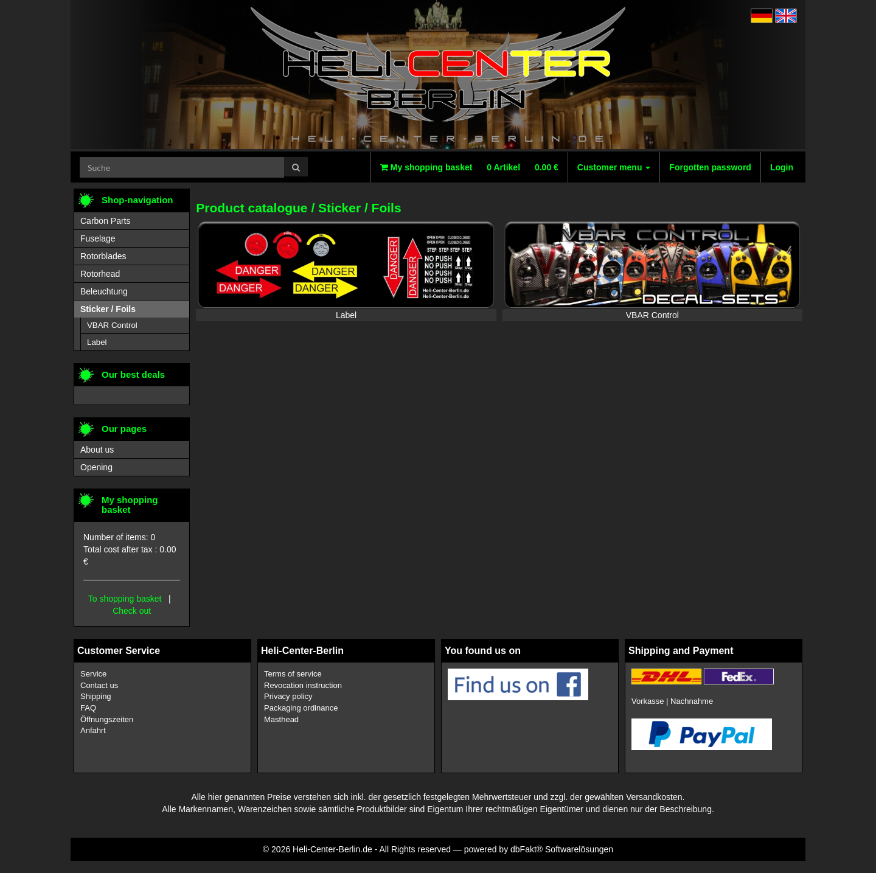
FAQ (88, 707)
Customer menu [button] (613, 167)
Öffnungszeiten (106, 719)
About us (97, 449)
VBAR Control (652, 315)
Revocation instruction (303, 685)
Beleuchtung (104, 291)
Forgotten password (710, 167)
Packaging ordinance (301, 707)
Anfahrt (93, 730)
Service (93, 673)
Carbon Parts (105, 221)
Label (346, 315)
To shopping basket (125, 598)
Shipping (95, 696)
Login (781, 167)
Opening (96, 467)
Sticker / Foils (359, 208)
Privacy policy (288, 696)
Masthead (281, 719)
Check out (132, 611)
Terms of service (293, 673)
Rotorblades (103, 256)
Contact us (99, 685)
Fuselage (98, 238)
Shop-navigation (137, 200)
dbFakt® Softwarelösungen (561, 849)
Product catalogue (251, 208)
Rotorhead (100, 274)
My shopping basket (469, 167)
